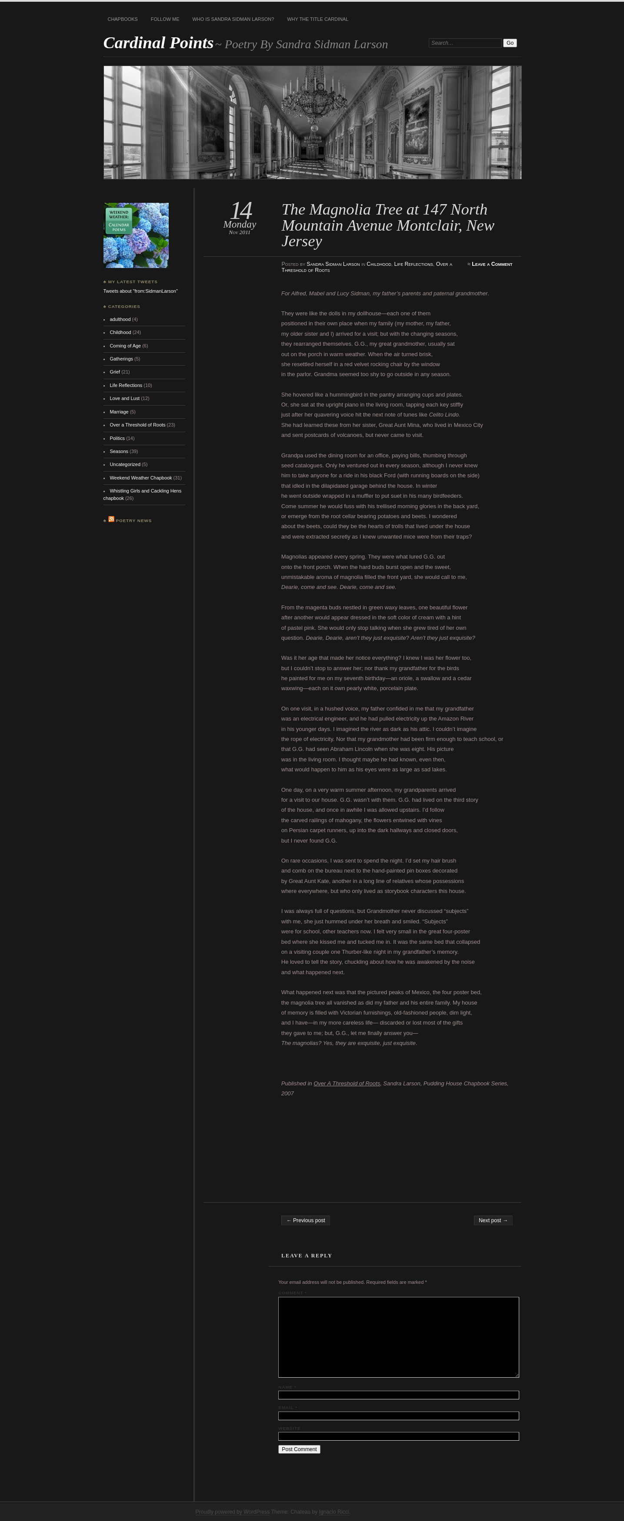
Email (287, 1407)
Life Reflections (413, 264)
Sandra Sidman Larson (333, 264)
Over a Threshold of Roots (137, 424)
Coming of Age (125, 345)
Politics (117, 438)
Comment (292, 1292)
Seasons (119, 451)
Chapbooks (123, 19)
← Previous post (305, 1220)
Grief (115, 371)
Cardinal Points (158, 42)
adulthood (120, 319)
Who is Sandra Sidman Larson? (233, 19)
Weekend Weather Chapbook (141, 477)
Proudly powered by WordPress (233, 1512)
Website (289, 1428)
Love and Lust (125, 398)
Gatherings (121, 358)
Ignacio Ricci (334, 1512)
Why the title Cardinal (317, 19)
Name (287, 1387)
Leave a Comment (492, 264)
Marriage (119, 411)
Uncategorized (125, 464)
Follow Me (165, 19)
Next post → (493, 1220)
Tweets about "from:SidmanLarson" (140, 291)
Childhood (379, 264)
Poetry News (134, 520)
